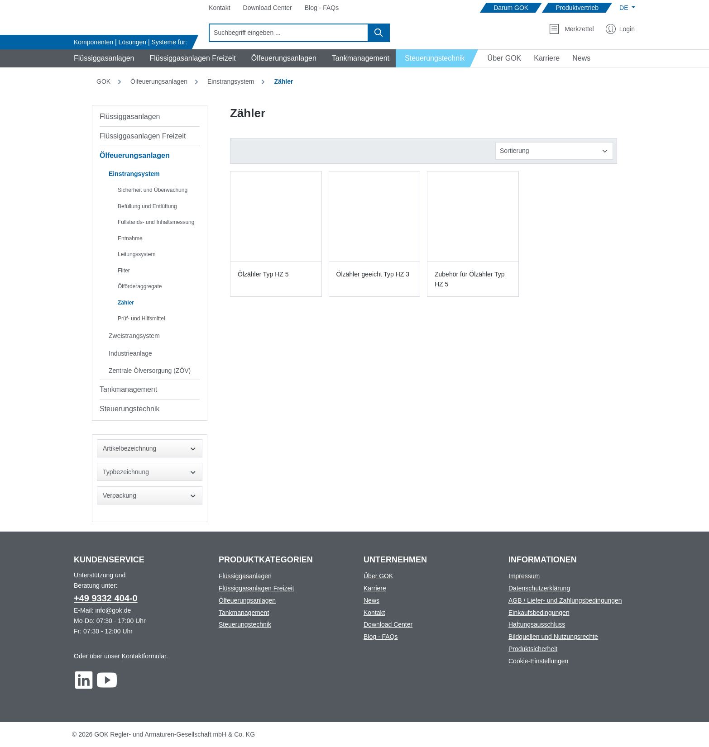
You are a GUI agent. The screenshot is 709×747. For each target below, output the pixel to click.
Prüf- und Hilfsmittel (141, 318)
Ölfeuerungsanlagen (135, 155)
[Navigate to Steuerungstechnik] (437, 58)
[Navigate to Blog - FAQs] (322, 8)
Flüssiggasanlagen (130, 116)
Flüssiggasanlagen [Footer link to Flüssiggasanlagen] (245, 576)
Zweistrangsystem (134, 335)
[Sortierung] (554, 151)
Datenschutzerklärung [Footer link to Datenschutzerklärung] (539, 588)
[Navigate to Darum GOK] (511, 8)
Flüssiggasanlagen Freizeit (143, 136)
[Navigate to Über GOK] (501, 58)
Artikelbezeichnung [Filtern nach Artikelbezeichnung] (149, 448)
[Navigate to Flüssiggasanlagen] (102, 58)
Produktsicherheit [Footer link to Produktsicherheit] (532, 648)
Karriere (375, 588)
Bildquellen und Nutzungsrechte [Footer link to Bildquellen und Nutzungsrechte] (553, 636)
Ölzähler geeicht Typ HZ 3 (373, 274)
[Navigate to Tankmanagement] (359, 58)
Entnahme (130, 238)
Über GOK (378, 576)
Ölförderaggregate (140, 286)
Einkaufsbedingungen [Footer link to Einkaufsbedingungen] (539, 612)
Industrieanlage (130, 353)
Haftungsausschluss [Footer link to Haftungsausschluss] (536, 624)
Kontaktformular (144, 656)
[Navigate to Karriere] (546, 58)
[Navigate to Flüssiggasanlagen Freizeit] (191, 58)
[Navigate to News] (581, 58)
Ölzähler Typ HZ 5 (263, 274)
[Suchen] (379, 33)
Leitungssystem (136, 254)
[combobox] (289, 33)
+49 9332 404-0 (106, 598)
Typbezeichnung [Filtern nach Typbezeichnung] (149, 472)
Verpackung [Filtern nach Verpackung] (149, 496)
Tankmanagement (128, 389)
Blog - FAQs (381, 636)
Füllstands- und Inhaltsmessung (156, 222)
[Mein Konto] (620, 29)
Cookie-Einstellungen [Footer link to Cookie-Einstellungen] (538, 661)
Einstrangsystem (134, 173)
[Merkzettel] (571, 29)
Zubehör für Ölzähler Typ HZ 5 (470, 279)
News (371, 600)
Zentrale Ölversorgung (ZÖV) (150, 370)
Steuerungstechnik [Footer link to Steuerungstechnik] (245, 624)
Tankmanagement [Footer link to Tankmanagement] (244, 612)
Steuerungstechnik (130, 409)
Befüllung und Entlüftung (147, 206)
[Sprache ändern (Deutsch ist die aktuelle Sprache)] (627, 7)
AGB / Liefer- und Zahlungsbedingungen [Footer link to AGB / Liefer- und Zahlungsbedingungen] (565, 600)
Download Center (388, 624)
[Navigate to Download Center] (267, 8)
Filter (124, 270)
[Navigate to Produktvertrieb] (577, 8)
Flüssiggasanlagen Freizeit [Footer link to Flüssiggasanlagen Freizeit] (256, 588)
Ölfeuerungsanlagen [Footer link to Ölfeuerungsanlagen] (247, 600)
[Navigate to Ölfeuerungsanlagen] (282, 58)
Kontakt (374, 612)
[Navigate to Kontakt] (219, 8)
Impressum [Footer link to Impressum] (524, 576)
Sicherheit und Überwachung (152, 190)
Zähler (126, 303)
